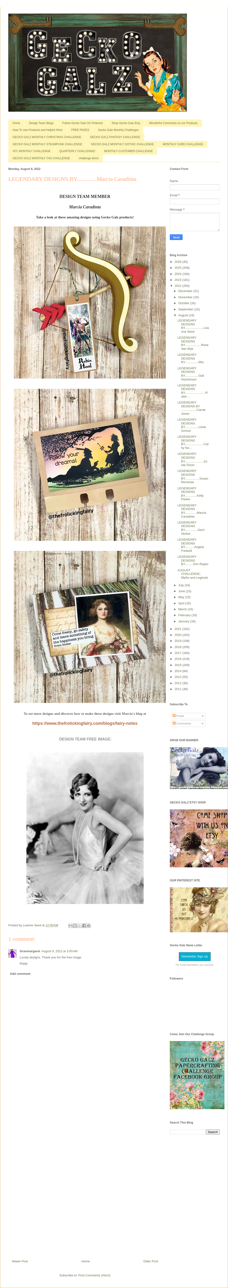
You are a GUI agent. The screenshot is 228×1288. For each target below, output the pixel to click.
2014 (178, 671)
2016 (178, 659)
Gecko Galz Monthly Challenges (118, 130)
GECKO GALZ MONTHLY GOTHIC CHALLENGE (122, 144)
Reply (24, 963)
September (186, 309)
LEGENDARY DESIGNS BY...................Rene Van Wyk (192, 343)
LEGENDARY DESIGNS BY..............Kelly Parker (190, 493)
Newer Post (20, 1261)
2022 (178, 286)
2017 (178, 653)
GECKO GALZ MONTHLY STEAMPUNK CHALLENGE (47, 144)
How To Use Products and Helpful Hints (37, 130)
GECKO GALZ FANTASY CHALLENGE (115, 137)
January (184, 621)
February (185, 615)
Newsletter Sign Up (194, 956)
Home (16, 123)
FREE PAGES (80, 130)
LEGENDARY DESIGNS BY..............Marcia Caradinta (191, 511)
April (181, 603)
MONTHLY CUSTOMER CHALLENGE (128, 151)
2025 (178, 267)
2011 (178, 689)
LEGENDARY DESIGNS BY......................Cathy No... (192, 442)
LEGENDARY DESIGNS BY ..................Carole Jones (191, 408)
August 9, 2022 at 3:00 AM (59, 951)
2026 (178, 262)
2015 (178, 665)
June (182, 591)
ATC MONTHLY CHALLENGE (32, 151)
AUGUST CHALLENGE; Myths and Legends (192, 573)
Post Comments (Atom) (94, 1275)
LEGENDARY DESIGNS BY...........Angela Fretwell (190, 545)
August (183, 315)
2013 (178, 677)
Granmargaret (30, 951)
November (186, 297)
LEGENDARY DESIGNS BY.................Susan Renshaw (192, 476)
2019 (178, 641)
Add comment (20, 974)
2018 (178, 647)
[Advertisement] (85, 1171)
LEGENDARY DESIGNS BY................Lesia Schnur (191, 425)
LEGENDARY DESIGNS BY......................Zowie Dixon (192, 459)
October (184, 303)
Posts (178, 716)
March (183, 609)
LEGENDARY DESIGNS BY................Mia (190, 358)
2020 (178, 635)
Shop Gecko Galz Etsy (126, 123)
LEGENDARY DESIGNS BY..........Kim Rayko (192, 560)
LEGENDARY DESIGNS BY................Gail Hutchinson (190, 373)
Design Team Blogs (41, 123)
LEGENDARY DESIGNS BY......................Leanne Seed (193, 326)
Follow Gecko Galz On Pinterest (82, 123)
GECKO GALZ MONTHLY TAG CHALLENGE (41, 158)
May (181, 597)
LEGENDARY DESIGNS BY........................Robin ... (192, 391)
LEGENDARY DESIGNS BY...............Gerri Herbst (190, 528)
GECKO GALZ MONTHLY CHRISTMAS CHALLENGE (47, 137)
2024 (178, 274)
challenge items (89, 158)
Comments (182, 723)
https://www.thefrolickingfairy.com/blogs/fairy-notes (85, 723)
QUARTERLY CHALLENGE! (77, 151)
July (181, 585)
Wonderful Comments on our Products (173, 123)
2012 (178, 683)
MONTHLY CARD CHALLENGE (183, 144)
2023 (178, 280)
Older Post (150, 1261)
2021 (178, 629)
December (186, 291)
